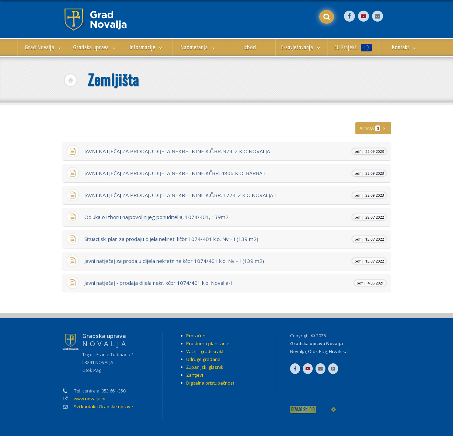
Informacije (147, 47)
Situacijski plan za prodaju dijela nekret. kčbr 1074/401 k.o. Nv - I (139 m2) (235, 238)
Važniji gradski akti (205, 351)
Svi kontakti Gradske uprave (103, 406)
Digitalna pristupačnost (210, 383)
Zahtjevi (194, 375)
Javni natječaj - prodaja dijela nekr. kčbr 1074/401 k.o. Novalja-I (235, 282)
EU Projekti (353, 47)
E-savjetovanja (301, 47)
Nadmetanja (198, 47)
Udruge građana (203, 359)
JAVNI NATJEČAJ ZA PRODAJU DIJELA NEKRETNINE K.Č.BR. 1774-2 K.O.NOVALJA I (235, 195)
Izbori (250, 47)
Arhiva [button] (373, 128)
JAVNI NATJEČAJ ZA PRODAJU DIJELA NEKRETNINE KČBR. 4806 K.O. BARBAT (235, 173)
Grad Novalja (43, 47)
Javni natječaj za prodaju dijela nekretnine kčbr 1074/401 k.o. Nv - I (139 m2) (235, 260)
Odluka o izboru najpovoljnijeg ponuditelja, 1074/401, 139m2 (235, 217)
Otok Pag (317, 351)
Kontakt (404, 47)
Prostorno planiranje (207, 343)
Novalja (298, 351)
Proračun (195, 335)
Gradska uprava (95, 47)
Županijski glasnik (204, 367)
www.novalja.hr (90, 399)
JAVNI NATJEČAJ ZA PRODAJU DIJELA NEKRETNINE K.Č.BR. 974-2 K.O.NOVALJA (235, 151)
